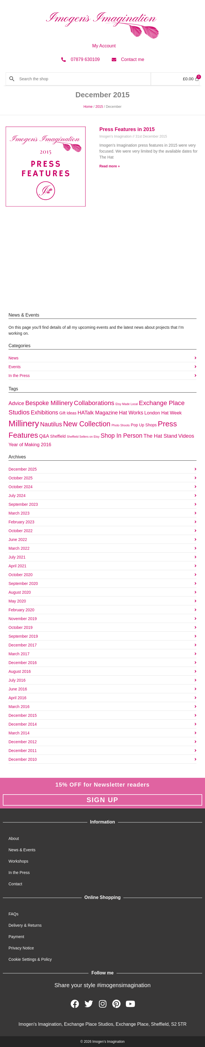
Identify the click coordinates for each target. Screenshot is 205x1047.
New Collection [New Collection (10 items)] (87, 424)
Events (15, 367)
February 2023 (21, 522)
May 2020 (17, 601)
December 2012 (23, 742)
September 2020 (23, 583)
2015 (99, 107)
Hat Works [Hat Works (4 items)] (131, 413)
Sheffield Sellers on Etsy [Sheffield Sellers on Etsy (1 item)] (83, 436)
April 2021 (17, 566)
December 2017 (23, 645)
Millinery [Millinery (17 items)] (24, 423)
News (13, 358)
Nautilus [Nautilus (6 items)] (51, 424)
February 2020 (21, 610)
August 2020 (20, 592)
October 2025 (21, 478)
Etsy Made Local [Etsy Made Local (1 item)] (126, 404)
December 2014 (23, 724)
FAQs (13, 914)
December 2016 (23, 662)
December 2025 (23, 469)
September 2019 (23, 636)
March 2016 (19, 706)
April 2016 (17, 698)
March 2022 (19, 548)
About (14, 838)
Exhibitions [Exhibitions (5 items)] (44, 412)
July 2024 (17, 495)
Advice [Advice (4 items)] (16, 403)
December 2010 (23, 759)
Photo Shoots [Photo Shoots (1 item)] (120, 425)
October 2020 (21, 574)
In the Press (19, 375)
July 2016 (17, 680)
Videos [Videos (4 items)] (186, 436)
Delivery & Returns (25, 925)
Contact (15, 884)
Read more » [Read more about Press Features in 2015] (110, 166)
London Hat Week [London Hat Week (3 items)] (163, 412)
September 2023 (23, 504)
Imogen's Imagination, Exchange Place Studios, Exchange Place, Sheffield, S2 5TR (102, 1024)
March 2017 (19, 654)
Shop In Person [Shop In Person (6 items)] (121, 435)
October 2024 (21, 486)
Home (87, 107)
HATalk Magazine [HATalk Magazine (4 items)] (97, 413)
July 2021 (17, 557)
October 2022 (21, 530)
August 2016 (20, 671)
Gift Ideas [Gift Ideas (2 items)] (68, 413)
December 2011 (23, 750)
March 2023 (19, 513)
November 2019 (23, 618)
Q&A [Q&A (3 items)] (44, 436)
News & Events (22, 850)
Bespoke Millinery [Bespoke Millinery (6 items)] (49, 403)
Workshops (18, 861)
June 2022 (18, 539)
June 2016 (18, 689)
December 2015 (23, 715)
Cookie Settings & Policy (30, 959)
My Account (104, 45)
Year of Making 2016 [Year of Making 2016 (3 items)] (30, 444)
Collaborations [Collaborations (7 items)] (94, 402)
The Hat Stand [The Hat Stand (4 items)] (160, 436)
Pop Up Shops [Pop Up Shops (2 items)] (144, 425)
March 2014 (19, 733)
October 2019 (21, 627)
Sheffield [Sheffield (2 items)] (58, 436)
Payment (16, 936)
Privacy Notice (21, 948)
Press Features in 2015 (127, 129)
